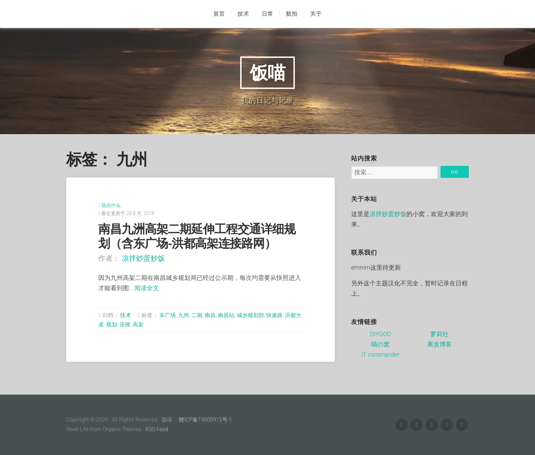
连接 (124, 324)
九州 (183, 315)
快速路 (274, 315)
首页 (219, 14)
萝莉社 (439, 334)
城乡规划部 (250, 315)
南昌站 (226, 315)
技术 (243, 14)
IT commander (380, 354)
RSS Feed (156, 429)
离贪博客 (439, 344)
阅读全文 (146, 288)
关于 (316, 14)
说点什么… (112, 205)
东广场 (167, 315)
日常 (267, 14)
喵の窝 (380, 344)
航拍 (292, 14)
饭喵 (267, 72)
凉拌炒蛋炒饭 (143, 258)
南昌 (210, 315)
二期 (196, 315)
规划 (111, 324)
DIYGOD (380, 334)
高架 (138, 324)
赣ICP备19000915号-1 (205, 419)
